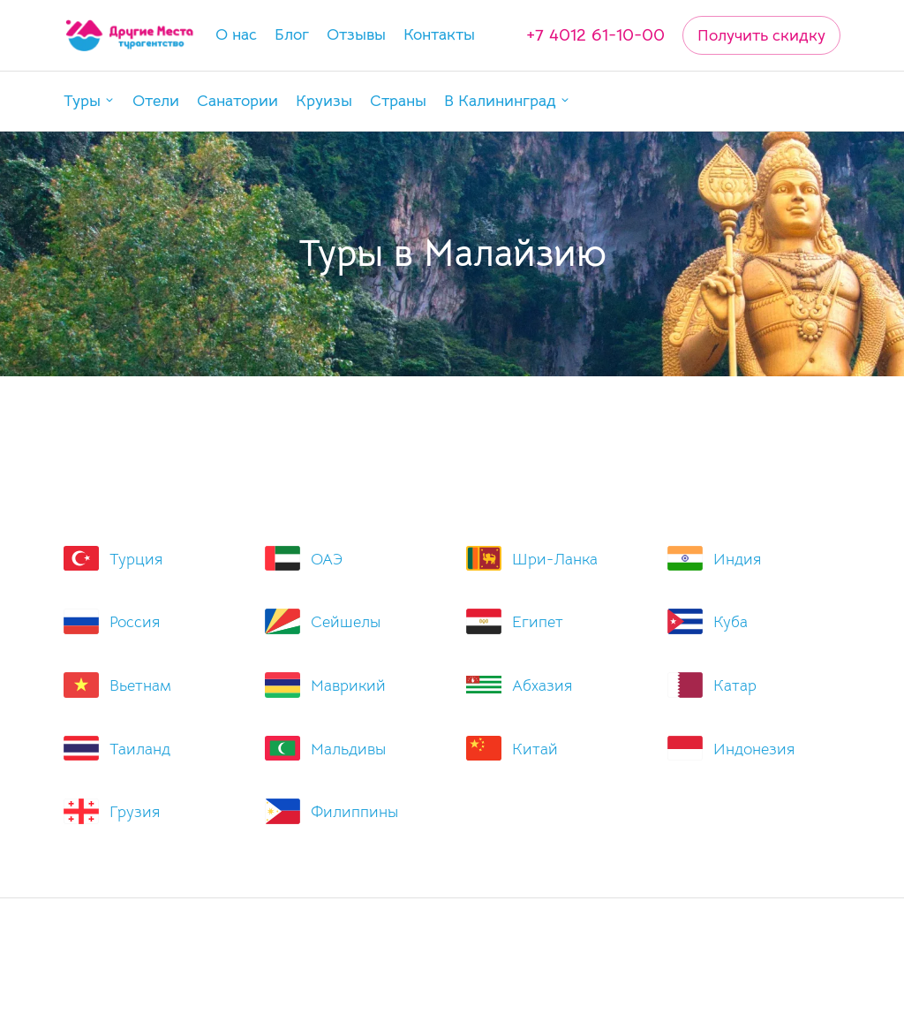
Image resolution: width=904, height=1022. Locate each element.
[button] (89, 101)
